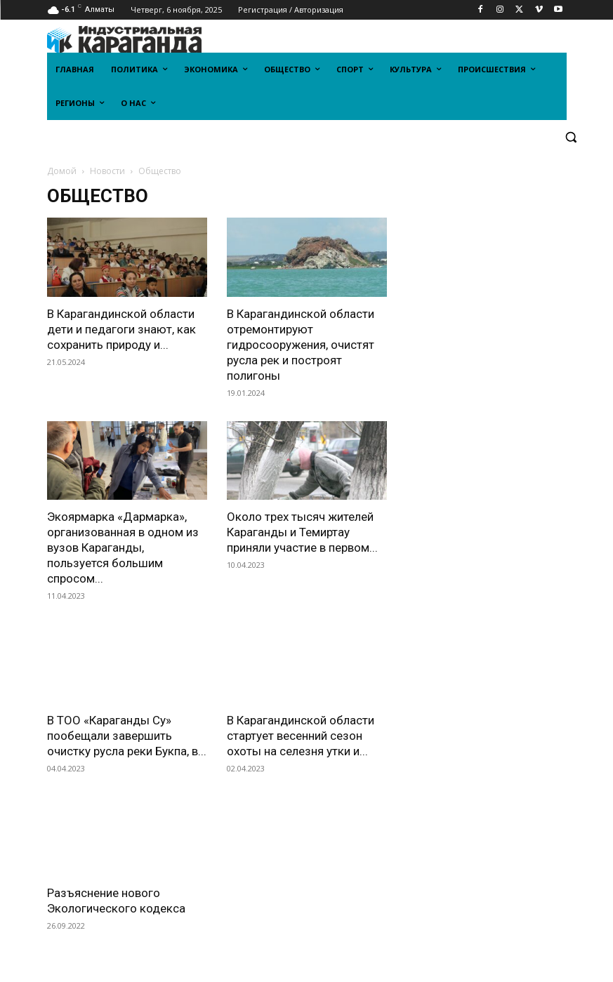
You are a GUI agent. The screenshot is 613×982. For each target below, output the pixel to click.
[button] (571, 137)
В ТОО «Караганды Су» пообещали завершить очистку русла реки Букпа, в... (126, 735)
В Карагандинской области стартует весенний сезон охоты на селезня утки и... (300, 735)
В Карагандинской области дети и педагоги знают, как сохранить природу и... (121, 329)
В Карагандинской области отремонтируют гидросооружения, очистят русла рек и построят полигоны (300, 345)
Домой (62, 171)
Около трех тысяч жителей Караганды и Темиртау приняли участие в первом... (302, 532)
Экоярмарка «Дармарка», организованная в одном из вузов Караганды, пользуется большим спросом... (123, 547)
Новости (107, 171)
